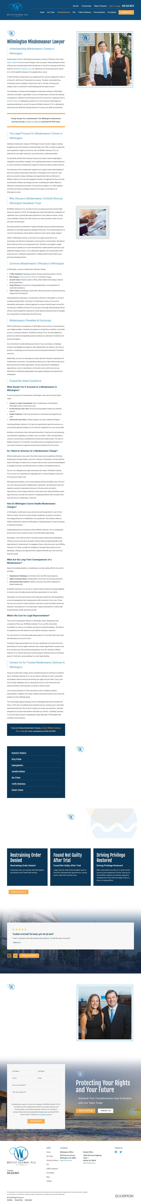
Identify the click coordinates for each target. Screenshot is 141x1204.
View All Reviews (29, 955)
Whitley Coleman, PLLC (24, 69)
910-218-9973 (128, 6)
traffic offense (13, 101)
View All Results (18, 892)
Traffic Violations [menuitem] (84, 12)
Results (76, 6)
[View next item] (15, 955)
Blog (48, 1177)
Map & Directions (66, 1160)
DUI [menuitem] (74, 12)
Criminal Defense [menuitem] (63, 12)
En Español (50, 1173)
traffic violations (12, 62)
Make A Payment (100, 6)
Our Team (49, 1156)
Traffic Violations (52, 1169)
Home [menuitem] (42, 12)
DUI (47, 1164)
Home (48, 1152)
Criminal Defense (52, 1160)
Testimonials (86, 6)
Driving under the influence (29, 277)
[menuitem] (9, 1200)
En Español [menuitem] (112, 12)
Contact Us (126, 12)
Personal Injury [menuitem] (99, 12)
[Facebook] (116, 1152)
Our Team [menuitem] (50, 12)
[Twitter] (121, 1152)
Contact (49, 1181)
